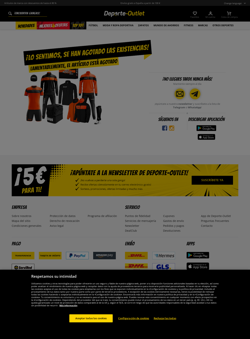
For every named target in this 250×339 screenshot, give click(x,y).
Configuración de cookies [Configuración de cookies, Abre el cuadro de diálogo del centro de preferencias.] (133, 327)
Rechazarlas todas (165, 327)
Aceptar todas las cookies (91, 327)
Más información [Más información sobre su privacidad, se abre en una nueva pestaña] (68, 314)
